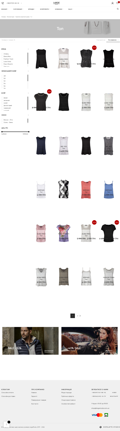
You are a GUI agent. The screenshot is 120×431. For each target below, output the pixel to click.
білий (5, 98)
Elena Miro (7, 56)
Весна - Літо (8, 120)
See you (6, 66)
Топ (41, 77)
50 (5, 78)
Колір (15, 93)
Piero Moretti (8, 64)
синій (5, 103)
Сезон (15, 115)
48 (5, 76)
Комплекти (44, 11)
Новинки (58, 11)
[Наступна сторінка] (81, 316)
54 (5, 83)
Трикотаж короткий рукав (22, 16)
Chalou (6, 54)
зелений (7, 100)
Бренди (31, 11)
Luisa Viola (7, 61)
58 (4, 88)
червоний (7, 108)
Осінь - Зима (8, 122)
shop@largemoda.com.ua (100, 408)
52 (4, 81)
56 (4, 86)
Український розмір (15, 71)
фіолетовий (8, 105)
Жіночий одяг (10, 16)
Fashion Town (8, 59)
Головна (3, 16)
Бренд (15, 49)
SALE (70, 11)
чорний (6, 110)
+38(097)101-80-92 (13, 4)
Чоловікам (17, 11)
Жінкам (4, 11)
